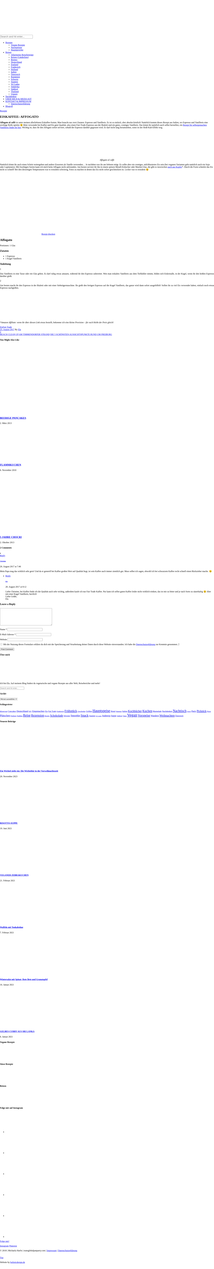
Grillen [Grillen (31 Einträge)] (89, 714)
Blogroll (9, 106)
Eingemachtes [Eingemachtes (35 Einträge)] (38, 714)
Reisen (8, 52)
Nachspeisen (16, 47)
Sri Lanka (15, 84)
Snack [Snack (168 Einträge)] (85, 718)
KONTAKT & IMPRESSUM (18, 101)
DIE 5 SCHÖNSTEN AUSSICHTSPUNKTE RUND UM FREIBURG (81, 334)
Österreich (15, 74)
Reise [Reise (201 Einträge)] (27, 718)
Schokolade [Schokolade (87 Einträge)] (56, 718)
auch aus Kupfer (175, 167)
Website (3, 643)
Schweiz (14, 79)
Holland (14, 69)
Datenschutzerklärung (20, 104)
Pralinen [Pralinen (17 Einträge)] (13, 719)
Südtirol (14, 89)
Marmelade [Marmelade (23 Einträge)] (157, 714)
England (14, 64)
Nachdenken (10, 96)
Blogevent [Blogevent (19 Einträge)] (3, 715)
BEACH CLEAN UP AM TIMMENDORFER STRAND (25, 334)
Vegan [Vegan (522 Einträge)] (132, 718)
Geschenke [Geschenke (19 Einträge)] (81, 715)
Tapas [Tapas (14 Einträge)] (125, 719)
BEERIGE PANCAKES (13, 418)
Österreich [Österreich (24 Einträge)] (179, 719)
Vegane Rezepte (18, 45)
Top (1, 1261)
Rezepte (9, 42)
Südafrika (15, 86)
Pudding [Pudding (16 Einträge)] (20, 719)
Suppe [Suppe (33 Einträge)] (113, 719)
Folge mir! (4, 1244)
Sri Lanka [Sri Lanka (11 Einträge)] (99, 719)
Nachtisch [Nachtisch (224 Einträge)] (179, 714)
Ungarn (14, 94)
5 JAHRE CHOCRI (11, 537)
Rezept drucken (48, 234)
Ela (19, 329)
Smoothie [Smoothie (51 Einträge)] (75, 719)
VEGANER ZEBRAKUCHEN (14, 878)
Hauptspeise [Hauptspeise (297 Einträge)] (101, 714)
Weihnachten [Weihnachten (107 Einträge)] (167, 718)
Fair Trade (7, 327)
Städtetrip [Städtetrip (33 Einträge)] (106, 719)
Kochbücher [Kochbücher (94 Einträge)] (135, 714)
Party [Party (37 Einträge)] (193, 714)
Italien (14, 72)
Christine (3, 561)
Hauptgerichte (17, 50)
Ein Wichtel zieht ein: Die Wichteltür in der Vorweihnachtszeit (29, 774)
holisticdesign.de (17, 1265)
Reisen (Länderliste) (20, 57)
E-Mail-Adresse (8, 638)
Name (3, 633)
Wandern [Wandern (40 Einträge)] (155, 719)
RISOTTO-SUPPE (9, 826)
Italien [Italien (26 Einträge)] (124, 714)
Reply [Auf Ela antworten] (8, 576)
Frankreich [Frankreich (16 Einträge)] (60, 715)
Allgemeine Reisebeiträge (22, 55)
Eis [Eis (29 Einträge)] (46, 714)
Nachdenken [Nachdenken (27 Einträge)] (167, 714)
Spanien (14, 82)
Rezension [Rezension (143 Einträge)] (37, 718)
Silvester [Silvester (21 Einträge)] (67, 719)
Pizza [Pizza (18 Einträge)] (209, 715)
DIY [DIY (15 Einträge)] (30, 715)
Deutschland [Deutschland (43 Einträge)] (22, 714)
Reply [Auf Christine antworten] (2, 555)
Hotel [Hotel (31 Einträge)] (113, 714)
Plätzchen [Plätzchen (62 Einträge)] (5, 718)
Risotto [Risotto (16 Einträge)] (47, 719)
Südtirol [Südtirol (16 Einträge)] (119, 719)
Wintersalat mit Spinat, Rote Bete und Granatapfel (24, 982)
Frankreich (15, 67)
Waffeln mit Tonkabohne (11, 930)
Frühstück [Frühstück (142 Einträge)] (70, 714)
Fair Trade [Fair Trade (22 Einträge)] (52, 715)
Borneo (14, 60)
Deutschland (16, 62)
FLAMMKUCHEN (10, 464)
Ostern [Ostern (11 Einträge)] (189, 714)
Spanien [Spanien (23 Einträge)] (92, 719)
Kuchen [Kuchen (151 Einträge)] (147, 714)
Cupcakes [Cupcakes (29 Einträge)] (12, 714)
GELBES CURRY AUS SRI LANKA (17, 1034)
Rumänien (15, 77)
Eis (1, 327)
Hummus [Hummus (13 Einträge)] (119, 714)
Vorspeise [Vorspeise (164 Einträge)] (144, 718)
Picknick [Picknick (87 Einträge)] (201, 714)
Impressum (52, 1254)
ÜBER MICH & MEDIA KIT (18, 99)
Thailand (15, 91)
